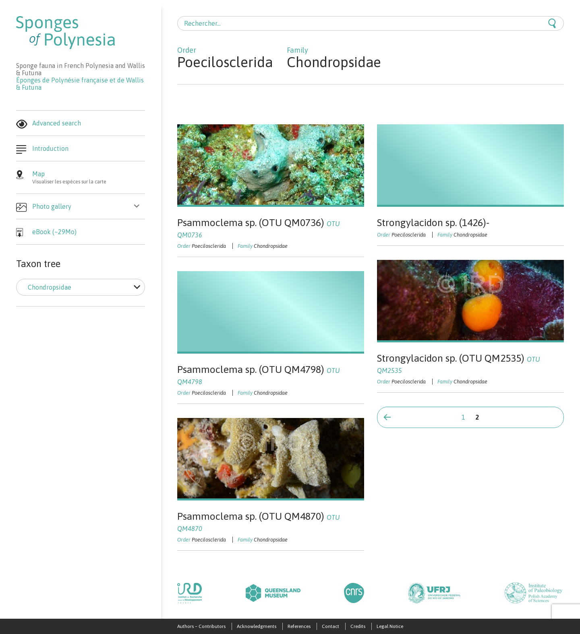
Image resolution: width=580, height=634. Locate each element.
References (299, 626)
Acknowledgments (256, 626)
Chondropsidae (271, 246)
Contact (330, 626)
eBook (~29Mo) (54, 231)
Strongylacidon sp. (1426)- (433, 222)
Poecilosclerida (209, 246)
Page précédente (387, 416)
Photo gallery (51, 206)
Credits (357, 626)
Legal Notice (390, 626)
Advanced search (56, 123)
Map (88, 177)
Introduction (50, 148)
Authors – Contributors (201, 626)
